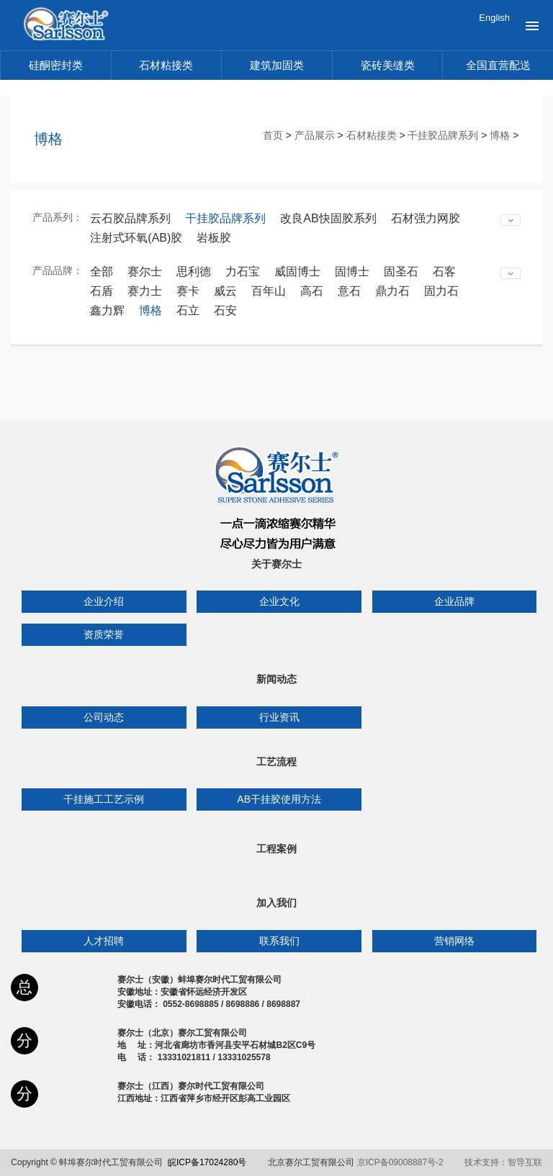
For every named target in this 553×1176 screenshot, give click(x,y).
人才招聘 (104, 941)
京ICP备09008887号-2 (400, 1162)
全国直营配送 (498, 65)
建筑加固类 (277, 65)
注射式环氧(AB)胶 (136, 238)
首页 (273, 135)
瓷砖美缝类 (388, 65)
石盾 (101, 291)
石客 (444, 271)
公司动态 (104, 717)
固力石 (441, 291)
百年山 (268, 291)
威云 (225, 291)
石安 (225, 310)
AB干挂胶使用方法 (279, 799)
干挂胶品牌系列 (443, 135)
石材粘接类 (166, 65)
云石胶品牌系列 (130, 218)
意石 (349, 291)
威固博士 (297, 271)
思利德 (193, 271)
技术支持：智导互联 (503, 1162)
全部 (101, 271)
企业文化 (279, 601)
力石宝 (242, 271)
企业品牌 (454, 601)
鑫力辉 (107, 310)
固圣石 (401, 271)
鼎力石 (392, 291)
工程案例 (276, 848)
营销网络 (454, 941)
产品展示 (315, 135)
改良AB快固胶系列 (328, 218)
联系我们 (279, 941)
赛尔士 (144, 271)
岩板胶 (214, 238)
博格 (500, 135)
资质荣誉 (104, 634)
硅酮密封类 (56, 65)
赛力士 (144, 291)
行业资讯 (279, 717)
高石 (311, 291)
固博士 (352, 271)
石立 (187, 310)
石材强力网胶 (425, 218)
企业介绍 (104, 601)
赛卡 (187, 291)
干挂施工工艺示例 (103, 799)
